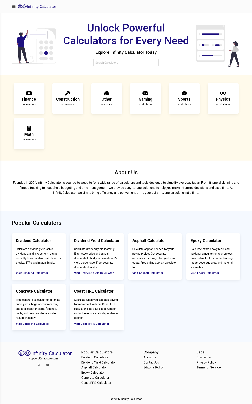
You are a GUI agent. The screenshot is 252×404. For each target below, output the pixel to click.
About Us (149, 357)
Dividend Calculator (94, 357)
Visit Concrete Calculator (33, 323)
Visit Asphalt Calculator (147, 273)
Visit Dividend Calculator (32, 273)
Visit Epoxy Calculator (205, 273)
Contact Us (151, 362)
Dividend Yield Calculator (98, 362)
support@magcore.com (43, 358)
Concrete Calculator (95, 377)
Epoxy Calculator (93, 372)
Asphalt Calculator (94, 367)
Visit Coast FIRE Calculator (91, 323)
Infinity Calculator (131, 399)
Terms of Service (209, 367)
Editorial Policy (153, 367)
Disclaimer (204, 357)
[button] (39, 365)
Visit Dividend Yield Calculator (94, 273)
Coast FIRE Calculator (96, 383)
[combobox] (126, 62)
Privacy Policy (206, 362)
